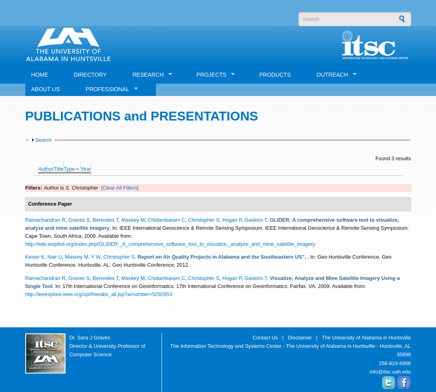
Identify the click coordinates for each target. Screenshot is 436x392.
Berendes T (105, 220)
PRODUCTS (275, 74)
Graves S (79, 220)
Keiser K (35, 257)
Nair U (54, 257)
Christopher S (203, 220)
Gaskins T (255, 220)
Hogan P (232, 220)
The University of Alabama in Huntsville (366, 338)
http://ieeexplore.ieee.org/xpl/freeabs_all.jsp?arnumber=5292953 (98, 294)
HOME (39, 74)
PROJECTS (212, 74)
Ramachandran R (45, 220)
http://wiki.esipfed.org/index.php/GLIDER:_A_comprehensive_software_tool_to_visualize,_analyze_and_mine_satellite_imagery (170, 244)
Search (43, 140)
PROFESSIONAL (109, 89)
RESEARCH (149, 74)
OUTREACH (334, 74)
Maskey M (133, 220)
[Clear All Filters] (120, 188)
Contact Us (265, 338)
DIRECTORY (90, 74)
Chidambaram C (166, 220)
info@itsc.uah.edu (390, 372)
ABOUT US (45, 89)
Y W (95, 257)
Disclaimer (300, 338)
